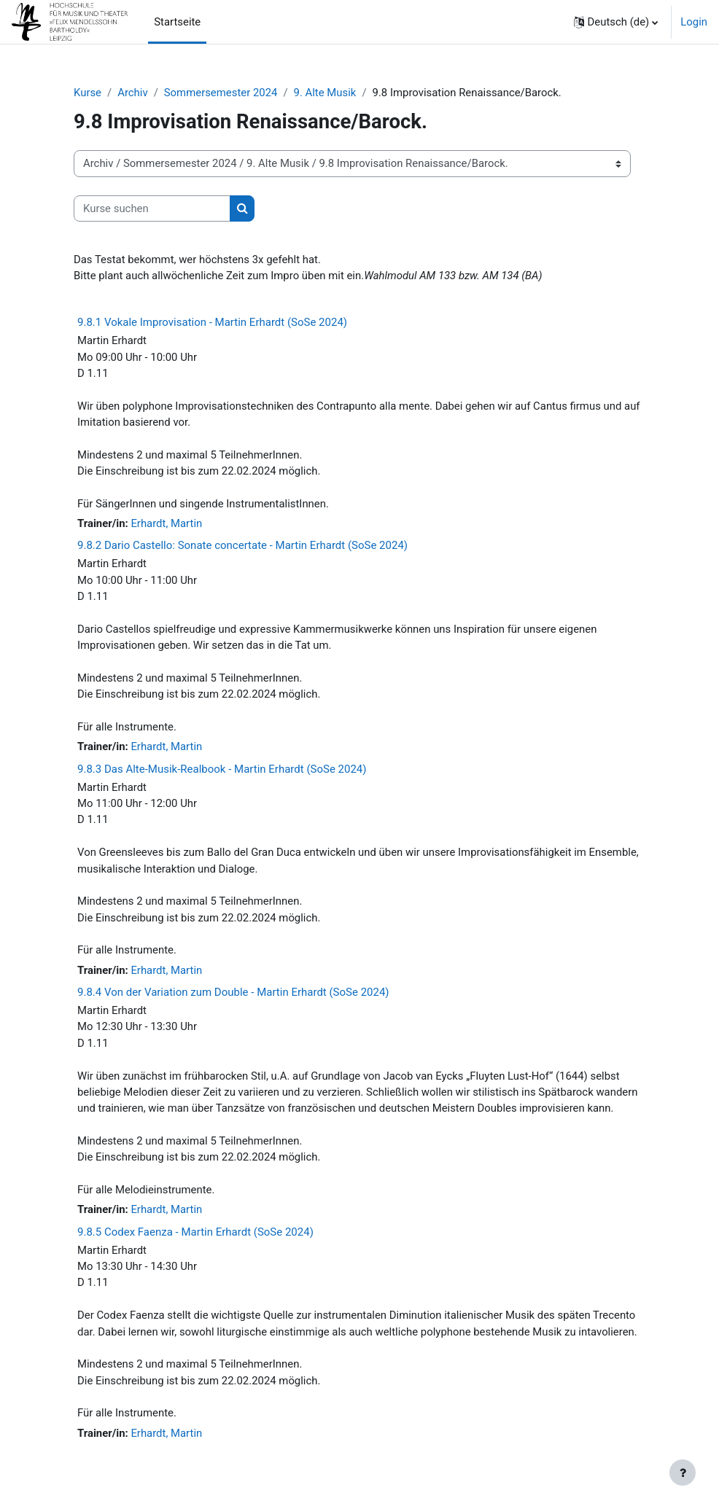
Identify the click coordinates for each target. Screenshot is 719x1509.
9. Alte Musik (325, 92)
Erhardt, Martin (166, 523)
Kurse (87, 92)
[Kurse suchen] (152, 208)
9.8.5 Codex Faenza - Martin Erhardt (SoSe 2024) (195, 1232)
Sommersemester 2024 (221, 92)
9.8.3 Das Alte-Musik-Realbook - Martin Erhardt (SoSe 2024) (222, 769)
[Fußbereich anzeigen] (682, 1472)
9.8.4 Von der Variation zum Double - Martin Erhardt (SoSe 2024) (233, 992)
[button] (616, 22)
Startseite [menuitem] (177, 21)
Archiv (132, 92)
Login (693, 21)
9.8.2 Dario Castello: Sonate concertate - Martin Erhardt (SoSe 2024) (242, 545)
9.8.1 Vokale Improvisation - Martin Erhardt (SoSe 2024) (212, 322)
